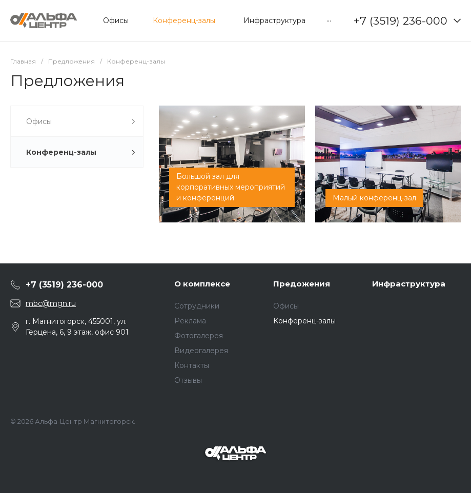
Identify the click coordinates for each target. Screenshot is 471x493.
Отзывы (188, 380)
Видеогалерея (201, 350)
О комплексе (202, 284)
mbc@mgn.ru (51, 303)
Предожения (301, 284)
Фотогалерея (198, 335)
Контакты (191, 365)
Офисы (286, 306)
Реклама (190, 320)
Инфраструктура (408, 284)
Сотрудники (196, 306)
